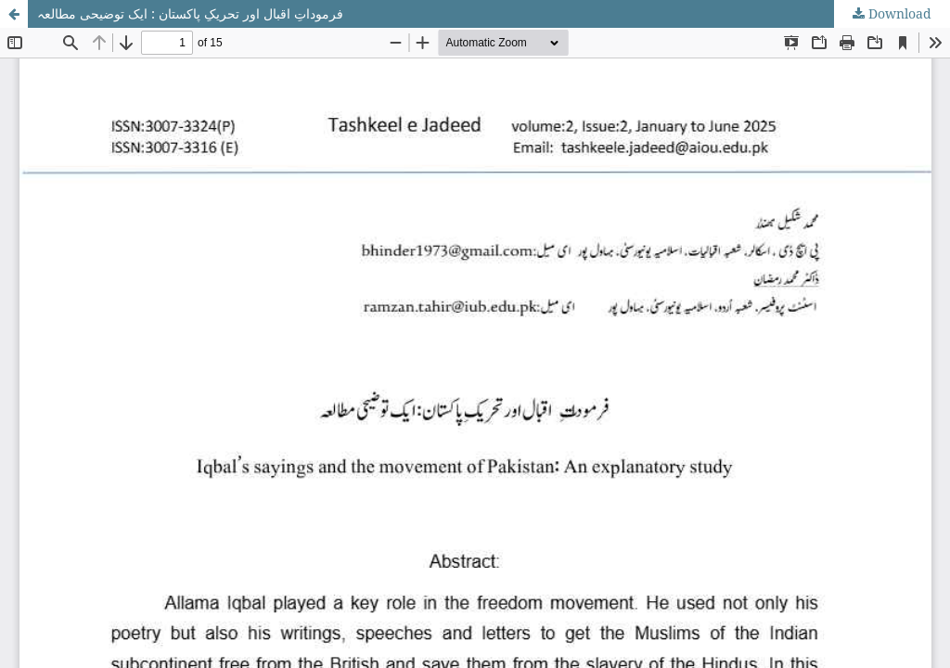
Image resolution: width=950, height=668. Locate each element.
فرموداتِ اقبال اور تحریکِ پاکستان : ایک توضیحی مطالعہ (190, 13)
